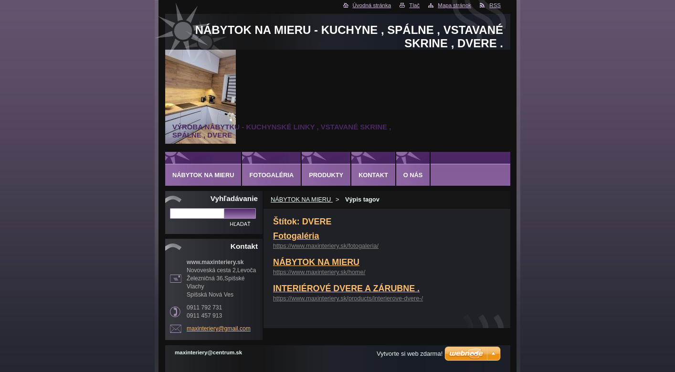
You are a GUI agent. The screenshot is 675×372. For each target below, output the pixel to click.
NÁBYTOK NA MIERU (302, 199)
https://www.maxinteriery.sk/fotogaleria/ (326, 245)
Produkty (326, 175)
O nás (413, 175)
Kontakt (373, 175)
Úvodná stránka (372, 5)
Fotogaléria (296, 236)
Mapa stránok (454, 5)
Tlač (414, 5)
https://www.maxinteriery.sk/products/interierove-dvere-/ (348, 298)
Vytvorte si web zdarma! (410, 353)
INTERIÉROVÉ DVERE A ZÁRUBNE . (346, 288)
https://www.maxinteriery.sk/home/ (319, 272)
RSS (495, 5)
